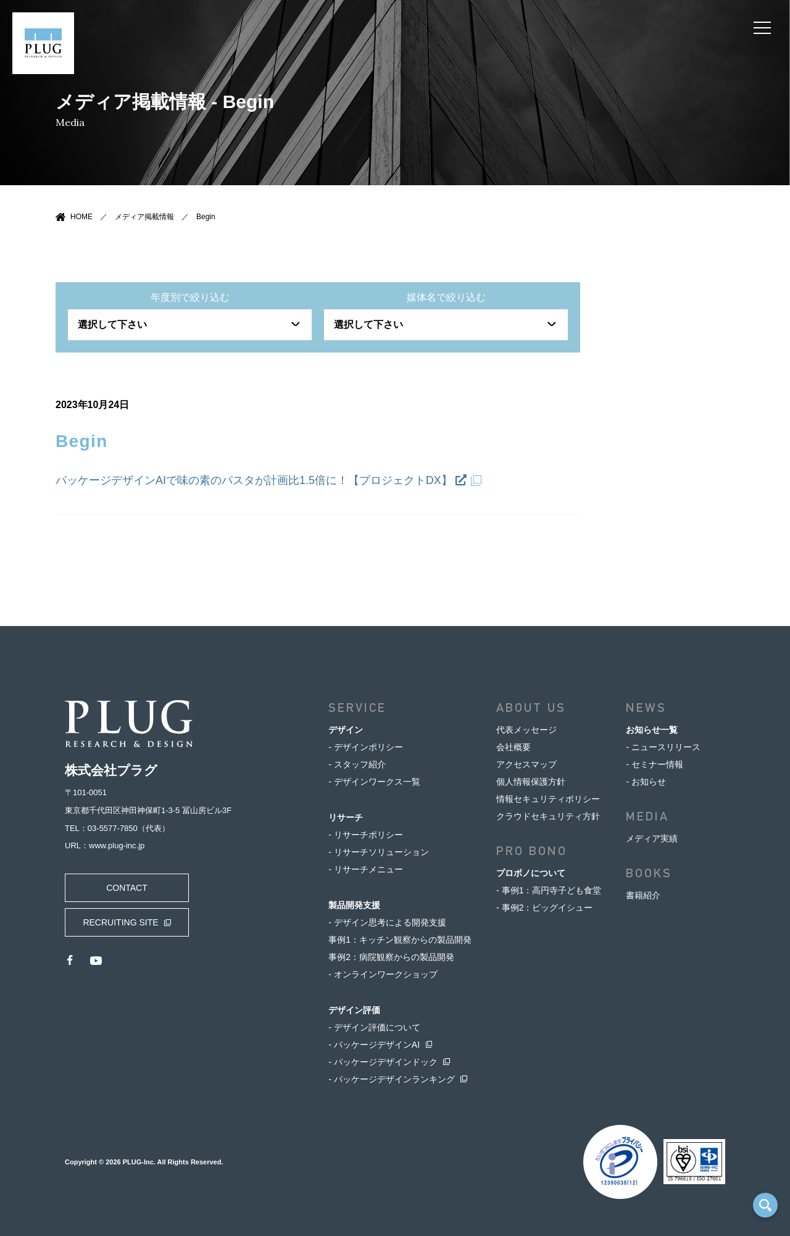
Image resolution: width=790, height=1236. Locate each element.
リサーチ (345, 817)
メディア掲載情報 (144, 216)
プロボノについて (530, 873)
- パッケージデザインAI (374, 1045)
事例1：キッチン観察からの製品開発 (400, 940)
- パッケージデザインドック (383, 1062)
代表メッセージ (526, 730)
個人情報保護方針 (530, 782)
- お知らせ (646, 782)
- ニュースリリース (663, 747)
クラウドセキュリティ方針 (548, 816)
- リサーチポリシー (365, 835)
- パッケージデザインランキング (391, 1079)
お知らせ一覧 (652, 730)
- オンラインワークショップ (383, 974)
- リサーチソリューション (378, 852)
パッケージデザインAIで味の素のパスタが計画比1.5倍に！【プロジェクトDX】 (261, 480)
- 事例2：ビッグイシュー (544, 907)
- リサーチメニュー (365, 869)
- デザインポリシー (365, 747)
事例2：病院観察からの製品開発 (391, 957)
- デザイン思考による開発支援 (387, 922)
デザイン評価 (354, 1010)
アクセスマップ (526, 764)
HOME (81, 216)
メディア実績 (652, 838)
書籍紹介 (643, 895)
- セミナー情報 (654, 764)
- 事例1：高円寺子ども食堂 (548, 890)
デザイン (345, 730)
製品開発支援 (354, 905)
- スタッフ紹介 (357, 764)
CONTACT (127, 888)
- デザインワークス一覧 (374, 782)
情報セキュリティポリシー (548, 799)
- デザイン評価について (374, 1027)
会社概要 (513, 747)
